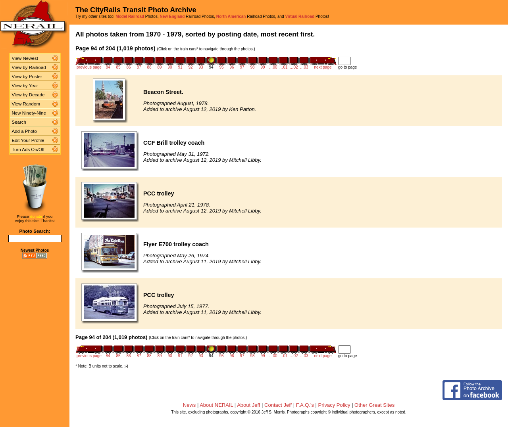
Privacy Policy (334, 405)
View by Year (25, 85)
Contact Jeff (278, 405)
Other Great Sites (374, 405)
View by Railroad (29, 67)
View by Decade (28, 94)
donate (36, 216)
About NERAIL (216, 405)
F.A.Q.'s (305, 405)
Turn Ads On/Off (28, 149)
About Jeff (248, 405)
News (189, 405)
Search (19, 122)
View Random (26, 103)
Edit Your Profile (28, 140)
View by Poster (27, 76)
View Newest (25, 58)
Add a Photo (24, 131)
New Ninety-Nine (29, 113)
